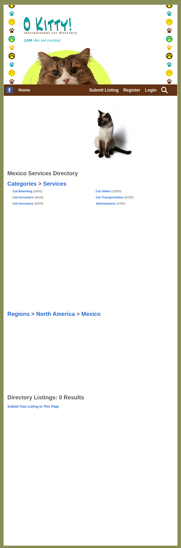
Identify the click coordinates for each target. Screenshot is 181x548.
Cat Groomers (22, 197)
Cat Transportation (109, 197)
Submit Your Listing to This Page (33, 406)
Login (150, 90)
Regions (18, 314)
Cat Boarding (22, 191)
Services (54, 183)
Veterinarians (105, 203)
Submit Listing (104, 90)
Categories (22, 183)
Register (131, 90)
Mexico (90, 314)
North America (55, 314)
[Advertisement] (30, 219)
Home (24, 90)
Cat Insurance (22, 203)
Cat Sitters (103, 191)
